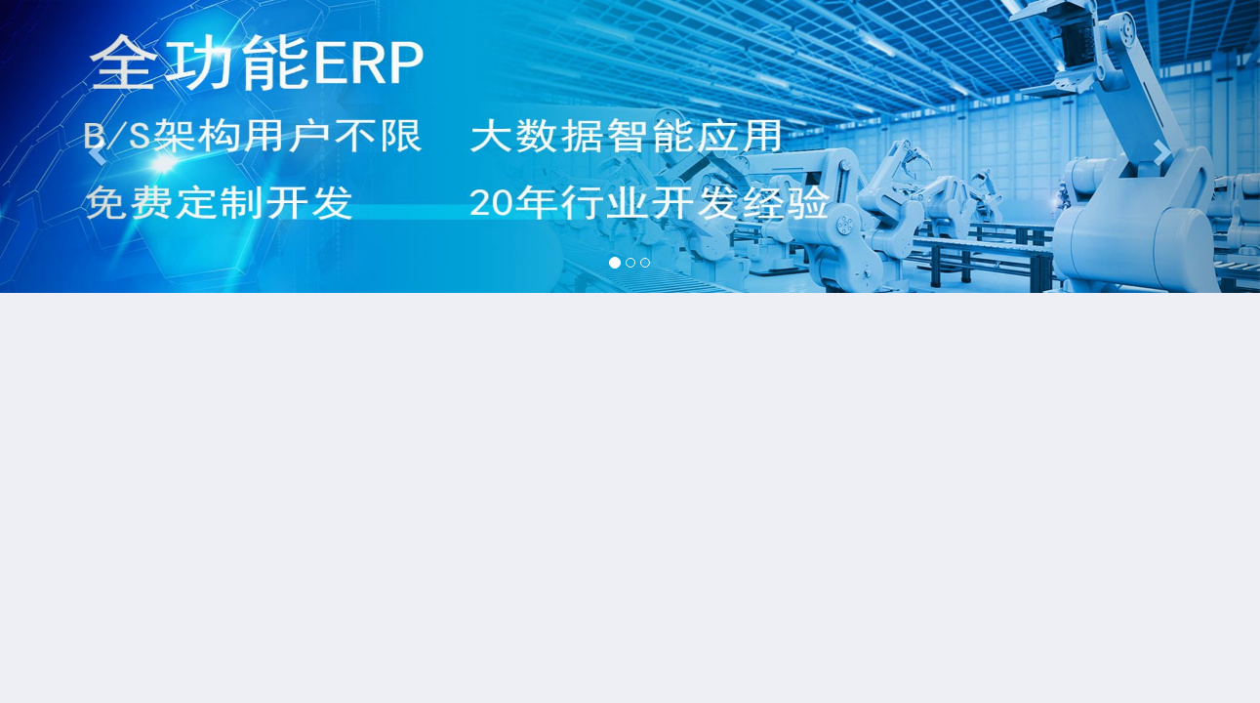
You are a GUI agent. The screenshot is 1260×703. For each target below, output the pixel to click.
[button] (94, 146)
